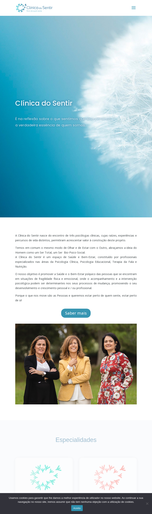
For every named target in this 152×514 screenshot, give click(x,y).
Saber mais (76, 313)
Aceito (77, 508)
